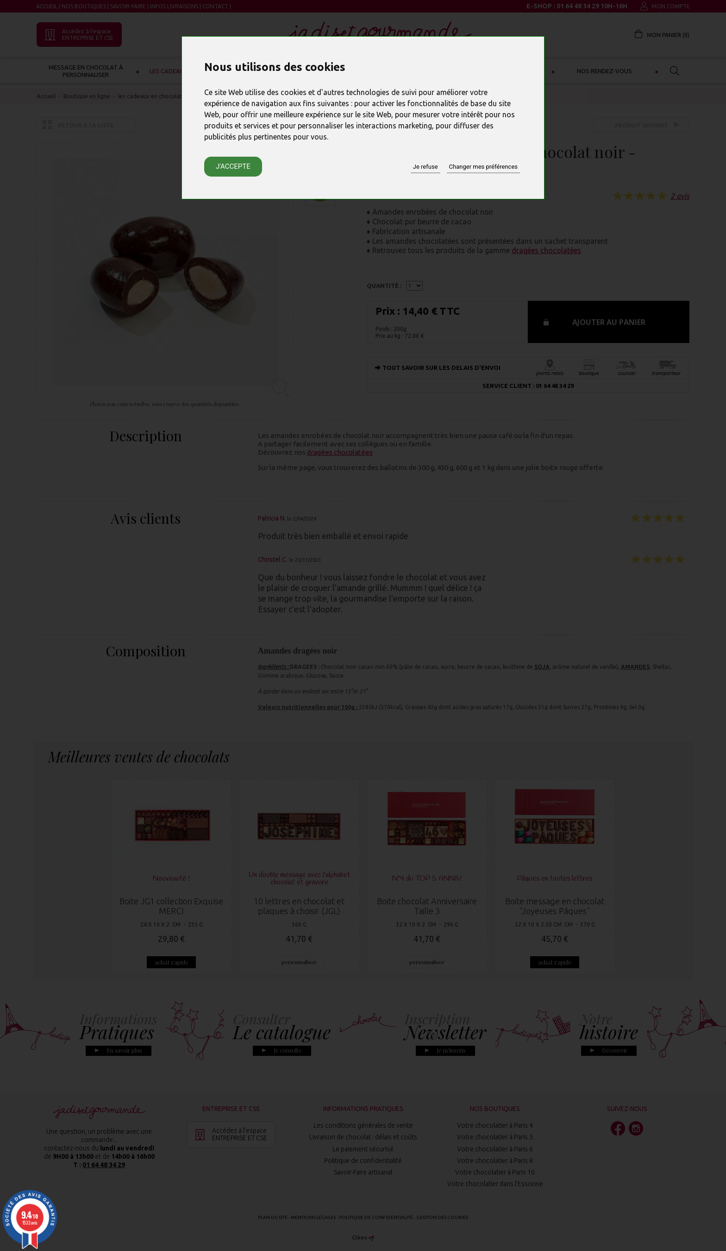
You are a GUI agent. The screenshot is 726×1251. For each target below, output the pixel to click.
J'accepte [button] (233, 166)
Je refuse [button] (425, 166)
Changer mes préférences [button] (483, 166)
